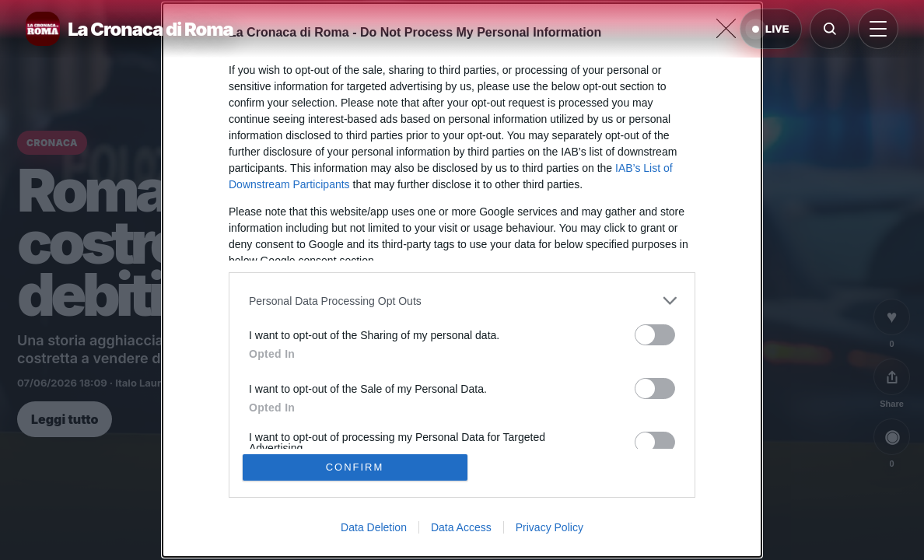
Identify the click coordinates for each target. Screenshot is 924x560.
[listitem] (462, 300)
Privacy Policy (549, 527)
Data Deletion (374, 527)
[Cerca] (830, 29)
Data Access (461, 527)
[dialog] (462, 280)
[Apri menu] (878, 29)
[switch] (655, 334)
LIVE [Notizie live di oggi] (770, 29)
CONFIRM (355, 467)
